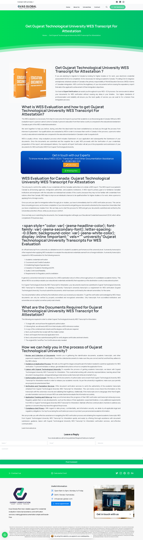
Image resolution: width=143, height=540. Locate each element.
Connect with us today (25, 2)
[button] (5, 535)
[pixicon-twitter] (117, 474)
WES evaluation (30, 119)
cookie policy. (84, 536)
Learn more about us (29, 428)
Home (44, 35)
